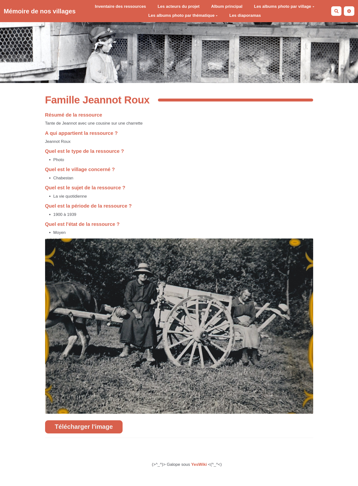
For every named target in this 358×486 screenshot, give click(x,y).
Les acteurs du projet (179, 6)
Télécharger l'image (84, 426)
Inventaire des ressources (120, 6)
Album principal (226, 6)
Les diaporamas (245, 15)
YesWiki (199, 464)
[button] (349, 11)
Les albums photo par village (284, 6)
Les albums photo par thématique (183, 15)
